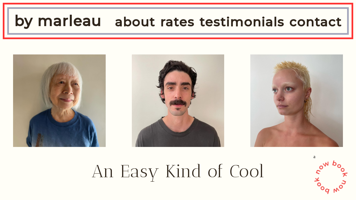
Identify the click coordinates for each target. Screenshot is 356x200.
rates (177, 21)
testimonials (241, 21)
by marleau (58, 21)
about (135, 21)
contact (315, 21)
